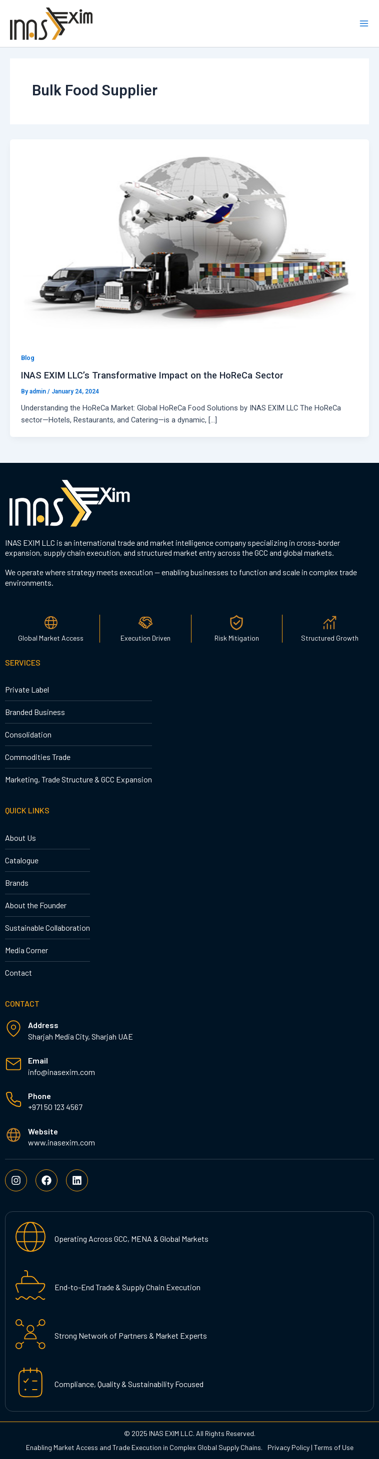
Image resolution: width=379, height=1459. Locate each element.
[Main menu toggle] (364, 23)
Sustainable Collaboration (47, 927)
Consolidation (28, 734)
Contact (18, 972)
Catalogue (21, 860)
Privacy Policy (289, 1447)
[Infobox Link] (189, 1067)
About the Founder (35, 905)
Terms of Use (334, 1447)
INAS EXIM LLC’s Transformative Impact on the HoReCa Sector (152, 375)
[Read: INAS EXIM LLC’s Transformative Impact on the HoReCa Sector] (189, 239)
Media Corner (26, 950)
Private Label (27, 689)
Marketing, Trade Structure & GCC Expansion (78, 779)
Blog (27, 358)
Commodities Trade (37, 756)
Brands (16, 882)
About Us (20, 837)
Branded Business (35, 712)
